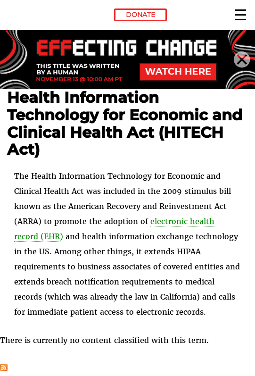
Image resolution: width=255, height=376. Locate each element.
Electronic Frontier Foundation (32, 16)
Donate (140, 14)
